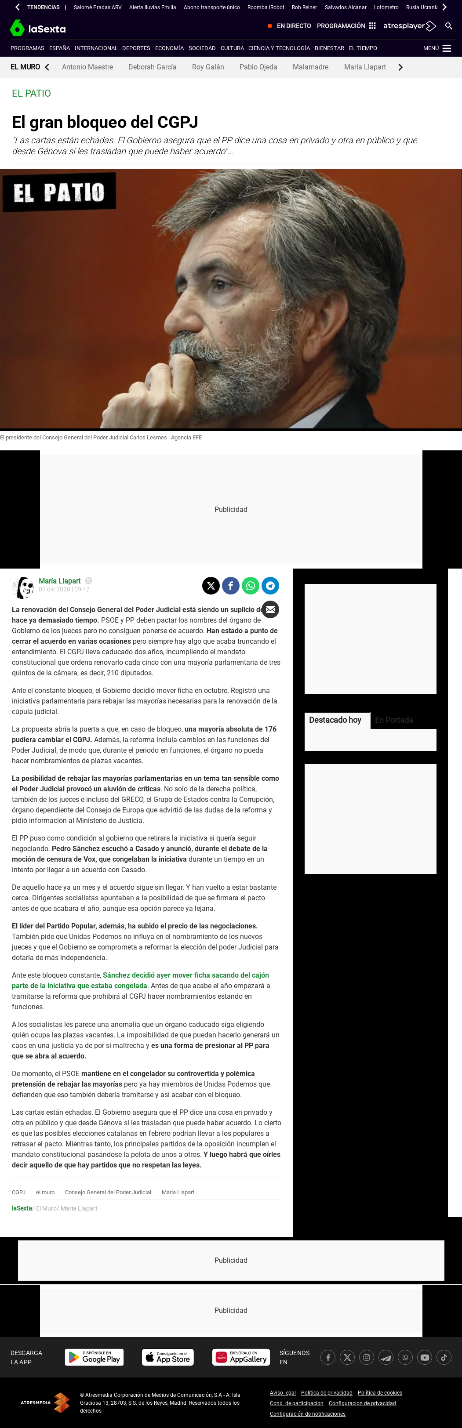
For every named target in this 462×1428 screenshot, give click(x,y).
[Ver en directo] (287, 27)
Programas (27, 48)
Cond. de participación (297, 1403)
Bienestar (329, 48)
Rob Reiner (304, 7)
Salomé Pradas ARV (98, 7)
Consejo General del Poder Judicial (108, 1192)
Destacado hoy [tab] (335, 720)
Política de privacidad (327, 1393)
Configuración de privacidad (362, 1403)
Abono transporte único (212, 7)
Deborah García (152, 67)
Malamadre (310, 67)
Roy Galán (208, 67)
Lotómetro (386, 7)
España (59, 48)
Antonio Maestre (87, 67)
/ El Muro (44, 1208)
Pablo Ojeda (258, 67)
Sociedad (202, 48)
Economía (169, 48)
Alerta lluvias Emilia (152, 7)
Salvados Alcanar (346, 7)
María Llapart (365, 67)
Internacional (96, 48)
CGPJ (18, 1192)
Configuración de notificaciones (308, 1414)
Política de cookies (380, 1393)
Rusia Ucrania (422, 7)
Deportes (136, 48)
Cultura (232, 48)
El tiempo (363, 48)
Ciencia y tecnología (279, 48)
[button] (18, 7)
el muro (45, 1192)
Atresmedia (45, 1402)
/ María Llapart (77, 1208)
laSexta (22, 1208)
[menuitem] (287, 27)
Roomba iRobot (265, 7)
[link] (94, 1357)
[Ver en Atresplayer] (409, 26)
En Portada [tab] (394, 720)
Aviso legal (283, 1393)
